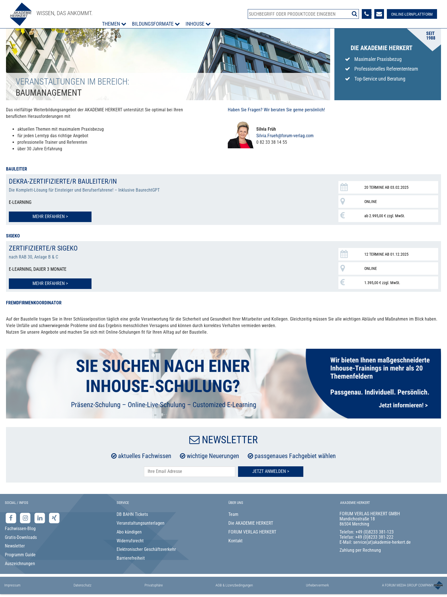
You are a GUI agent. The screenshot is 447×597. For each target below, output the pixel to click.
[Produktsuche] (303, 14)
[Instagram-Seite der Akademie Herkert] (26, 518)
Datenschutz (83, 585)
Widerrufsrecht (130, 540)
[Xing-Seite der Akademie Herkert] (54, 518)
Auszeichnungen (20, 563)
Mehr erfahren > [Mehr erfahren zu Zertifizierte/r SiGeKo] (50, 283)
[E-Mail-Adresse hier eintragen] (189, 471)
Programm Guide (20, 554)
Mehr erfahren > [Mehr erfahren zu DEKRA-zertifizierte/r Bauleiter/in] (50, 216)
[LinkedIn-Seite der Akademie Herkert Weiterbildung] (40, 518)
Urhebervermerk (317, 585)
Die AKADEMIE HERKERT (250, 523)
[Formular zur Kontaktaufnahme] (379, 14)
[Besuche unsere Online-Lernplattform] (412, 14)
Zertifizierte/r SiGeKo (43, 248)
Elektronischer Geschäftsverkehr (146, 549)
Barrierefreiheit (131, 558)
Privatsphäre (154, 585)
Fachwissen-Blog (20, 528)
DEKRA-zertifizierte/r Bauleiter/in (63, 181)
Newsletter (15, 546)
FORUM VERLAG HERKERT (252, 532)
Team (233, 514)
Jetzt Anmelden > (270, 471)
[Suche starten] (354, 13)
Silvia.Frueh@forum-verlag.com (285, 135)
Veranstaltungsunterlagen (140, 523)
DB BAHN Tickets (132, 514)
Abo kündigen (129, 532)
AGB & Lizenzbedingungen (234, 585)
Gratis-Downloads (21, 537)
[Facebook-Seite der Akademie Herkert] (11, 518)
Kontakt (235, 540)
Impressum (12, 585)
